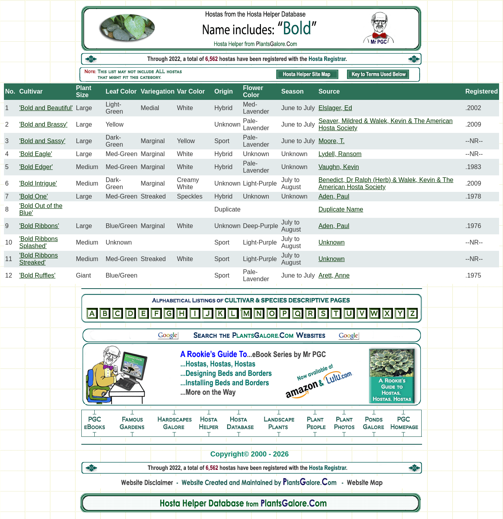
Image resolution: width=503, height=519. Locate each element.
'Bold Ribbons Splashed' (38, 242)
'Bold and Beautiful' (46, 108)
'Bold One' (33, 196)
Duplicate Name (340, 209)
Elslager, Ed (335, 108)
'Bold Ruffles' (37, 275)
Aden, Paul (333, 196)
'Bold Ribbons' (39, 226)
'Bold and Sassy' (42, 141)
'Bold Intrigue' (38, 183)
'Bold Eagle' (35, 154)
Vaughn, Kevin (338, 167)
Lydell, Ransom (340, 154)
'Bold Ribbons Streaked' (38, 259)
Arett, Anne (333, 275)
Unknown (331, 242)
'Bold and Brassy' (43, 124)
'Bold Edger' (36, 167)
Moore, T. (331, 141)
